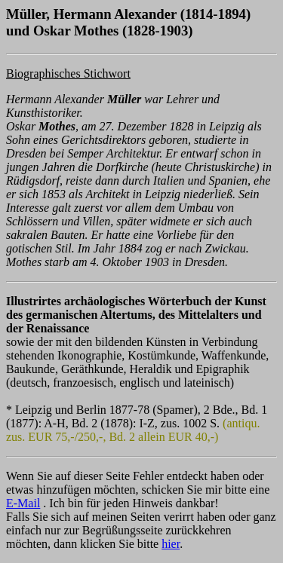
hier (170, 543)
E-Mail (23, 503)
